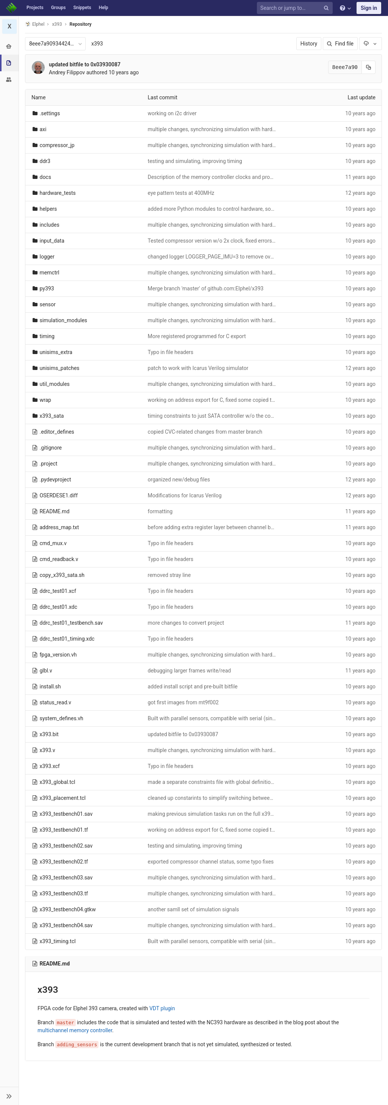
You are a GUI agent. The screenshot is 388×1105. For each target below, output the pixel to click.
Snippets (82, 7)
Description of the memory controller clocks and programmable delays (230, 177)
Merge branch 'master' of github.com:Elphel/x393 (206, 288)
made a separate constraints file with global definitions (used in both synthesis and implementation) (265, 782)
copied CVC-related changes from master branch (205, 432)
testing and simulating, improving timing (195, 161)
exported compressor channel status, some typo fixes (211, 862)
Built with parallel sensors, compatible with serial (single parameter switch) (236, 718)
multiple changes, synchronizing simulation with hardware (216, 129)
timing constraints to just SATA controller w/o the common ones (223, 416)
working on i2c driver (172, 113)
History (309, 44)
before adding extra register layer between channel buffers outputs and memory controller (253, 527)
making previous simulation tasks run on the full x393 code (217, 814)
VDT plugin (162, 1008)
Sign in (369, 8)
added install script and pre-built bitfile (193, 686)
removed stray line (169, 575)
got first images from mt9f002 (183, 702)
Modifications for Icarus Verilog (185, 495)
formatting (160, 511)
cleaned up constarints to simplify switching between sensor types (226, 798)
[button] (9, 1096)
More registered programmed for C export (197, 336)
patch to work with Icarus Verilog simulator (198, 368)
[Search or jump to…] (296, 8)
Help (103, 7)
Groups (58, 7)
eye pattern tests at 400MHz (181, 193)
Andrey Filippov (67, 72)
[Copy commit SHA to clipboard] (368, 67)
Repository (81, 24)
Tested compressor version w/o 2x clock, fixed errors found (217, 241)
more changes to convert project (186, 623)
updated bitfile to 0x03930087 (84, 64)
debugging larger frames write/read (189, 671)
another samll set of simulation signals (193, 909)
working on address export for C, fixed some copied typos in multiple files (234, 400)
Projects (35, 7)
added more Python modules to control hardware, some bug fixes (224, 209)
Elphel (34, 24)
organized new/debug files (179, 479)
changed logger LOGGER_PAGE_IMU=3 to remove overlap (215, 257)
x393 (97, 44)
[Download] (370, 43)
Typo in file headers (171, 352)
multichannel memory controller (75, 1030)
